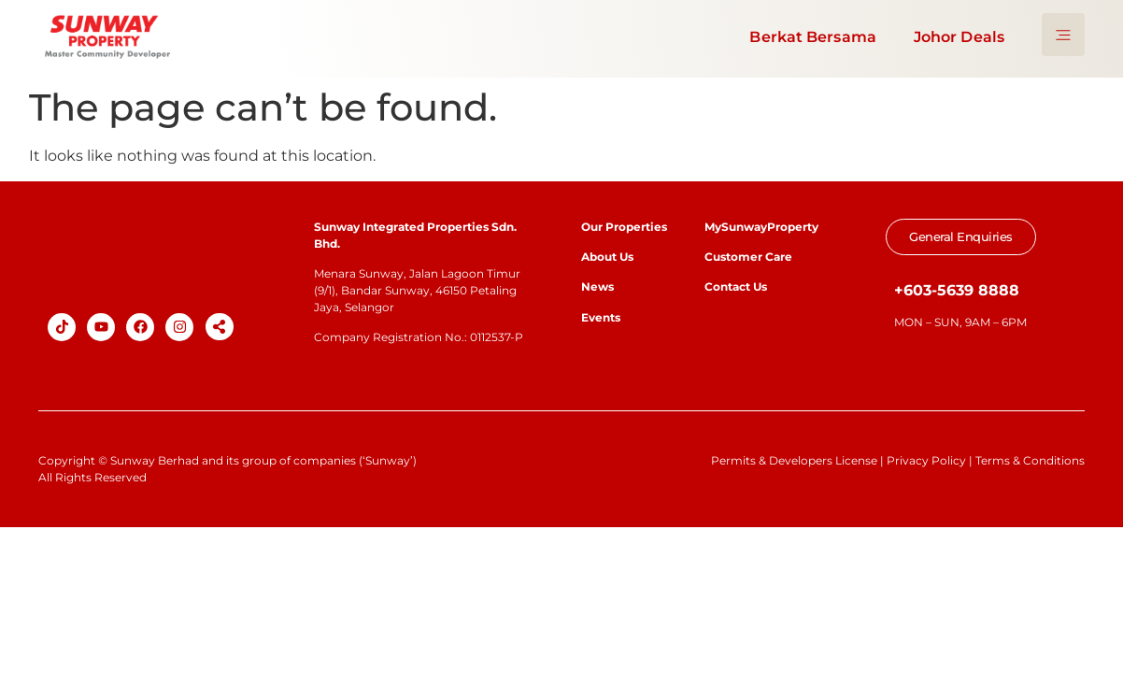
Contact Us (735, 286)
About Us (607, 257)
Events (600, 317)
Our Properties (624, 227)
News (599, 286)
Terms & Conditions (1030, 460)
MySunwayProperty (761, 227)
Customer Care (748, 257)
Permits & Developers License (794, 460)
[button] (220, 326)
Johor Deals (959, 37)
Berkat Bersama (812, 37)
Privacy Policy (926, 460)
